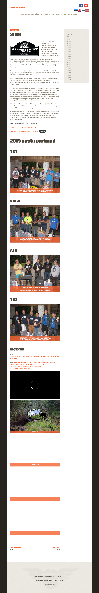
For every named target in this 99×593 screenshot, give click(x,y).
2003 (70, 71)
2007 (69, 64)
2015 (69, 48)
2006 (70, 67)
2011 (69, 56)
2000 (70, 77)
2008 (70, 62)
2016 (70, 46)
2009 (70, 60)
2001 (69, 75)
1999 (69, 79)
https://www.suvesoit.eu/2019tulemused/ (23, 127)
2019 (69, 41)
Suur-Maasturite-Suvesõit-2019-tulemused (24, 131)
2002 (70, 73)
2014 (70, 50)
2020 (70, 39)
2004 (70, 69)
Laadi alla (42, 131)
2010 (69, 58)
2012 (69, 54)
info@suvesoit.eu (49, 584)
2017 (69, 43)
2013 (69, 52)
